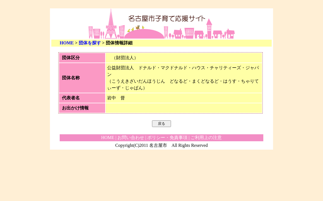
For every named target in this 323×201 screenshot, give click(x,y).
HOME (67, 42)
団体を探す (90, 42)
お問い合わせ (130, 137)
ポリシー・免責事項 (167, 137)
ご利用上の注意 (206, 137)
